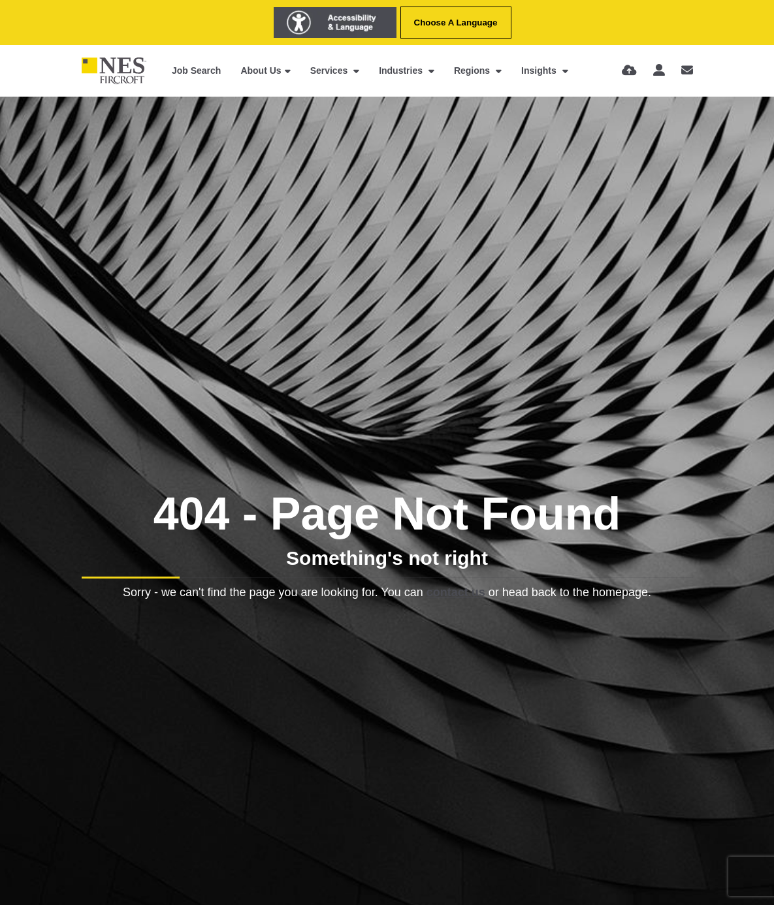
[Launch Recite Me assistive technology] (335, 23)
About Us (260, 70)
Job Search (196, 70)
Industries (402, 70)
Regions (473, 70)
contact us (456, 592)
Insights (540, 70)
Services (330, 70)
